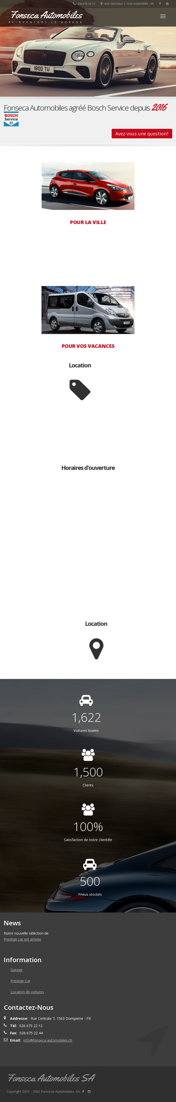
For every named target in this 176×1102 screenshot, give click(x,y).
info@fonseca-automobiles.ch (47, 1040)
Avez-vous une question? (141, 134)
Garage (16, 969)
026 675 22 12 (84, 4)
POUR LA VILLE (88, 222)
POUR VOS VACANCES (88, 346)
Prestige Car (20, 980)
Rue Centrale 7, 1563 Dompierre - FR (127, 4)
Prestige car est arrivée (22, 939)
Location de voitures (27, 991)
